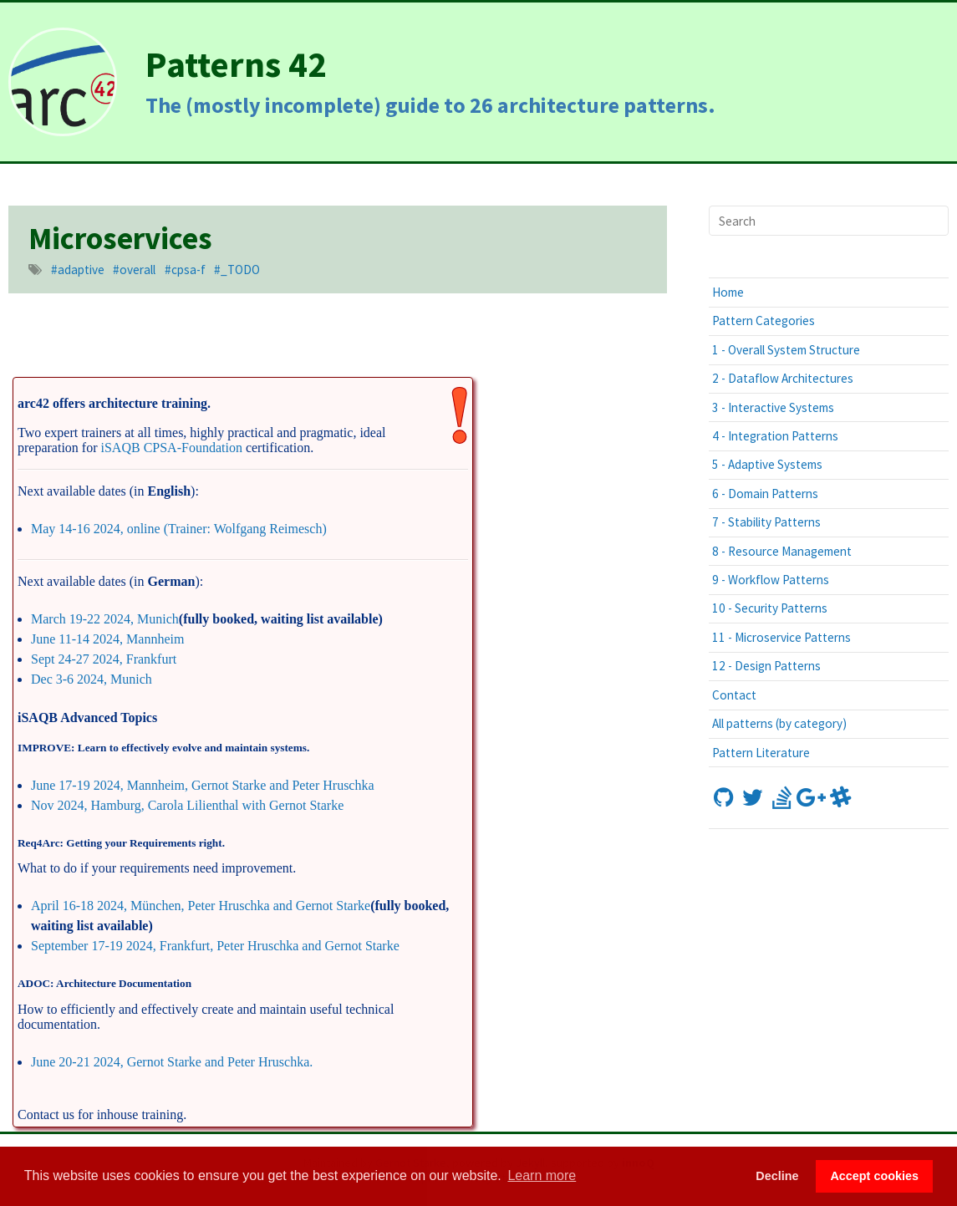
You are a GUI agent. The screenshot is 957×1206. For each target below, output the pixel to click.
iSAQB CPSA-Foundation (171, 447)
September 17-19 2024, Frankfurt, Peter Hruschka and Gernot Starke (215, 946)
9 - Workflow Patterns (770, 580)
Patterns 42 (236, 64)
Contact (734, 695)
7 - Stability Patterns (766, 522)
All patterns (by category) (779, 723)
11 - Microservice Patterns (781, 637)
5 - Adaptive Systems (767, 464)
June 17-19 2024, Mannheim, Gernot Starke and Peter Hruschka (202, 785)
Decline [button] (777, 1176)
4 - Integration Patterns (775, 436)
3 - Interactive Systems (773, 407)
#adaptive (77, 269)
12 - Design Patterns (766, 666)
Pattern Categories (763, 320)
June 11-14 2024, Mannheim (107, 639)
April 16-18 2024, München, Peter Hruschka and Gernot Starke (200, 905)
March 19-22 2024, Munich (105, 619)
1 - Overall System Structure (786, 350)
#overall (134, 269)
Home (728, 292)
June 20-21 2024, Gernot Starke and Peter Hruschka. (172, 1062)
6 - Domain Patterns (765, 493)
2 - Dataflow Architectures (782, 378)
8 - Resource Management (782, 551)
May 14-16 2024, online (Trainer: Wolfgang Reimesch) (179, 529)
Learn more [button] (541, 1175)
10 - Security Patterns (769, 608)
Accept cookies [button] (874, 1176)
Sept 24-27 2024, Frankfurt (103, 659)
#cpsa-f (185, 269)
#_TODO (237, 269)
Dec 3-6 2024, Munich (91, 679)
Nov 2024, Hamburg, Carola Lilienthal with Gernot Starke (187, 805)
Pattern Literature (761, 753)
